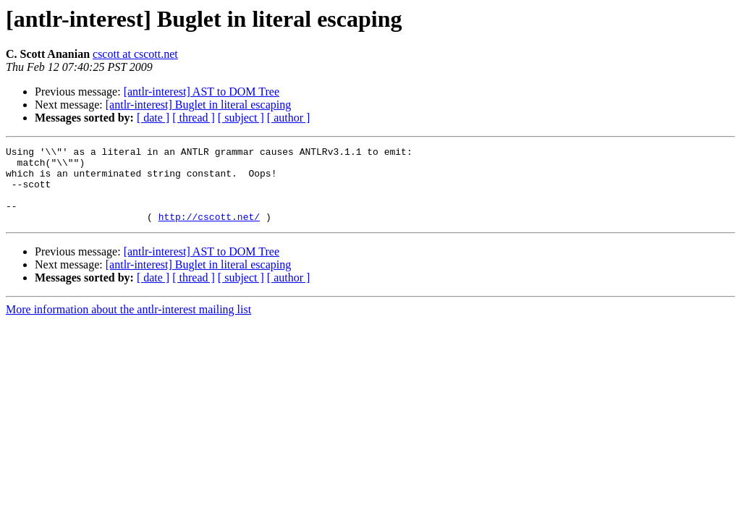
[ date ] (153, 117)
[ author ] (288, 117)
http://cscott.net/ (209, 231)
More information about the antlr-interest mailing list (128, 324)
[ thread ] (193, 117)
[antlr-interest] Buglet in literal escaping (198, 104)
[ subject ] (241, 117)
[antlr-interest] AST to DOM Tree (201, 91)
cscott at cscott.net (135, 54)
